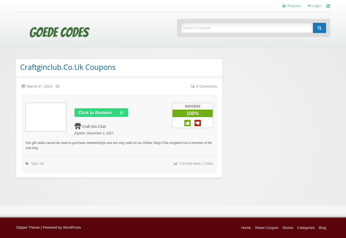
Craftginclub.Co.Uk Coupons (68, 67)
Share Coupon (267, 228)
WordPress (72, 227)
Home (246, 228)
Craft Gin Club (94, 126)
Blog (322, 228)
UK (41, 163)
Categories (306, 228)
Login (314, 6)
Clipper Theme (28, 227)
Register (291, 6)
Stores (288, 228)
